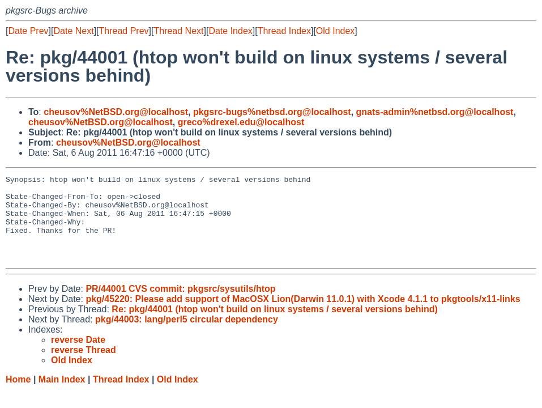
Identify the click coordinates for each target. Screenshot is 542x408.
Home (18, 396)
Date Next (73, 31)
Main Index (62, 396)
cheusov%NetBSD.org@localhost (116, 112)
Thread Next (178, 31)
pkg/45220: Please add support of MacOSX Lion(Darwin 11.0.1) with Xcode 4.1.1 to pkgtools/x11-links (303, 316)
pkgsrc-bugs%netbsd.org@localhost (272, 112)
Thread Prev (124, 31)
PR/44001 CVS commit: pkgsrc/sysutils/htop (180, 306)
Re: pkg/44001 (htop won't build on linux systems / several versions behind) (275, 326)
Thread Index (284, 31)
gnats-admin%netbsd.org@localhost (435, 112)
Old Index (335, 31)
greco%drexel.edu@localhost (241, 122)
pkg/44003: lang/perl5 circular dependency (186, 336)
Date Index (230, 31)
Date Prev (28, 31)
